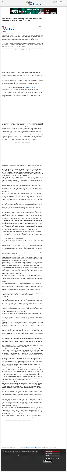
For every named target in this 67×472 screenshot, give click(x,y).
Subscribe (48, 455)
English (55, 1)
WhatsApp (27, 87)
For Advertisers (49, 453)
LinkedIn (34, 87)
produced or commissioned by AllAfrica (31, 447)
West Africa (14, 421)
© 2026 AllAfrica (24, 465)
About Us (44, 465)
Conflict (19, 421)
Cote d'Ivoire (8, 421)
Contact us (54, 447)
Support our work (49, 451)
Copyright (3, 428)
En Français (60, 1)
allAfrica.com (9, 428)
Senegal (28, 421)
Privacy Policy (31, 465)
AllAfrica (33, 3)
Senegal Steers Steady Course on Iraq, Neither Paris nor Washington (19, 416)
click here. (33, 429)
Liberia (24, 421)
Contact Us (38, 465)
